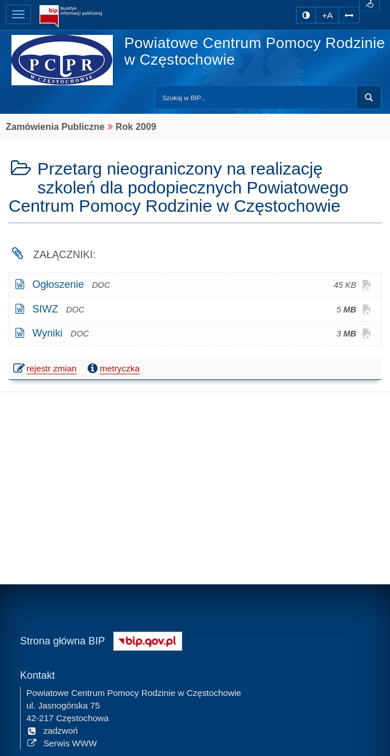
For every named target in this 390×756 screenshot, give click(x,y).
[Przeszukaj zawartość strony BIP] (256, 97)
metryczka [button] (112, 368)
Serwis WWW (61, 742)
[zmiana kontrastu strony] (306, 15)
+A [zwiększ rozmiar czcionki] (327, 15)
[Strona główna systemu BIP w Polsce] (147, 639)
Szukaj (369, 97)
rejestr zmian (45, 370)
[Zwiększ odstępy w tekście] (349, 14)
